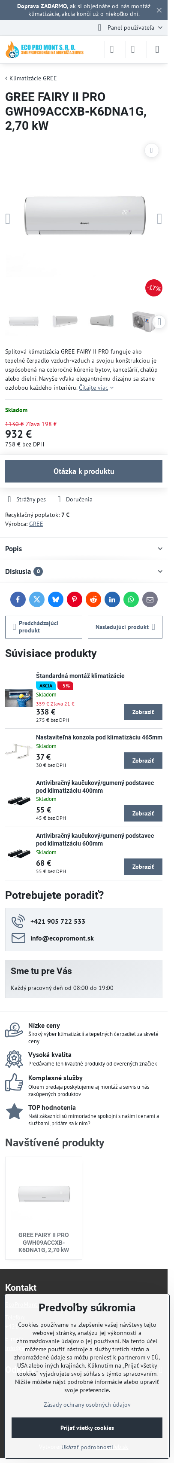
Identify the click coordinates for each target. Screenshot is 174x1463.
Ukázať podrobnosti (87, 1447)
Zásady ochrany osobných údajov (87, 1404)
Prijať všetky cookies (87, 1428)
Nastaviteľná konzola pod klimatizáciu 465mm (99, 737)
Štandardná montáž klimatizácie (80, 675)
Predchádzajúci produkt (36, 627)
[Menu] (157, 49)
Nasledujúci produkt (125, 627)
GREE (36, 524)
